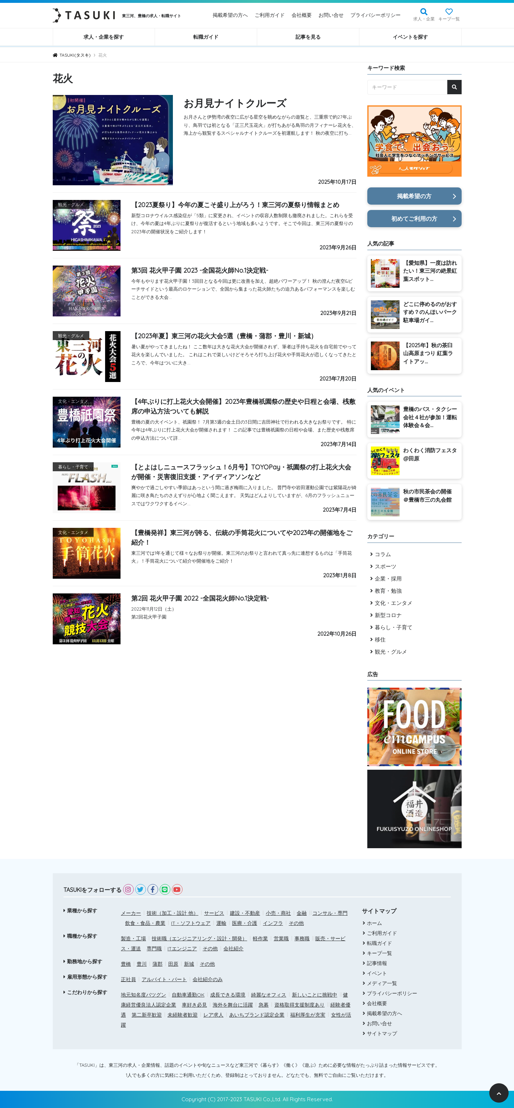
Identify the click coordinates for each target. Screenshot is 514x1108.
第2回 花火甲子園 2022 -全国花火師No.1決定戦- (200, 598)
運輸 (221, 923)
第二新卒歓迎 (147, 1015)
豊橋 (126, 964)
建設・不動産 (245, 913)
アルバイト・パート (164, 979)
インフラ (273, 923)
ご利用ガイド (270, 15)
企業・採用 (388, 578)
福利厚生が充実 (307, 1015)
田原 (173, 964)
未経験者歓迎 (183, 1015)
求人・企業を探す (104, 37)
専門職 (154, 948)
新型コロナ (388, 615)
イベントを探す (410, 37)
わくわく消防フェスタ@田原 (430, 454)
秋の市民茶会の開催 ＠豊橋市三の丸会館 (427, 495)
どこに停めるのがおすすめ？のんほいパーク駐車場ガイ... (430, 312)
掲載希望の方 (414, 196)
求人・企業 (424, 19)
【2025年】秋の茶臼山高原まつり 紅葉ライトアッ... (428, 353)
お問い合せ (331, 15)
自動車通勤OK (188, 995)
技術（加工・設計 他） (172, 913)
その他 (296, 923)
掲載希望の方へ (230, 15)
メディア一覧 (381, 983)
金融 (302, 913)
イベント (376, 973)
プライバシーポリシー (375, 15)
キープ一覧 (449, 19)
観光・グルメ (391, 651)
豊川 (142, 964)
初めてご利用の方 (414, 218)
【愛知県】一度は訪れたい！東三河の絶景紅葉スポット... (430, 270)
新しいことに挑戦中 (314, 995)
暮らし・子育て (393, 627)
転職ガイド (205, 37)
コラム (383, 554)
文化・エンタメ (393, 603)
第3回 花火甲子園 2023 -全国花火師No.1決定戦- (199, 270)
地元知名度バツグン (143, 995)
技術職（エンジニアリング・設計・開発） (199, 938)
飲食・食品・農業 (145, 923)
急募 (264, 1005)
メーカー (131, 913)
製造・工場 (133, 938)
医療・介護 (244, 923)
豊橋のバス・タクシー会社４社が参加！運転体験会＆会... (430, 417)
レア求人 (213, 1015)
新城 (189, 964)
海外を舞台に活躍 (233, 1005)
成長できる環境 (227, 995)
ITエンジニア (182, 948)
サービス (214, 913)
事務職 (302, 938)
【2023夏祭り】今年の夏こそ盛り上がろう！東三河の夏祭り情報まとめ (235, 205)
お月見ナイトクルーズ (239, 103)
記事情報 (376, 963)
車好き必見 (194, 1005)
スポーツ (385, 566)
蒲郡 (157, 964)
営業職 (281, 938)
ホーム (373, 923)
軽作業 (260, 938)
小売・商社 (278, 913)
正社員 (128, 979)
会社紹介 (233, 948)
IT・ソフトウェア (191, 923)
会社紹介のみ (208, 979)
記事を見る (308, 37)
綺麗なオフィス (268, 995)
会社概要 (302, 15)
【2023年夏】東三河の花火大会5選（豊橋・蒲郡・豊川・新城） (224, 336)
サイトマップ (381, 1033)
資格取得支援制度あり (299, 1005)
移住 (380, 639)
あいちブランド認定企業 (256, 1015)
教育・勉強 (388, 590)
